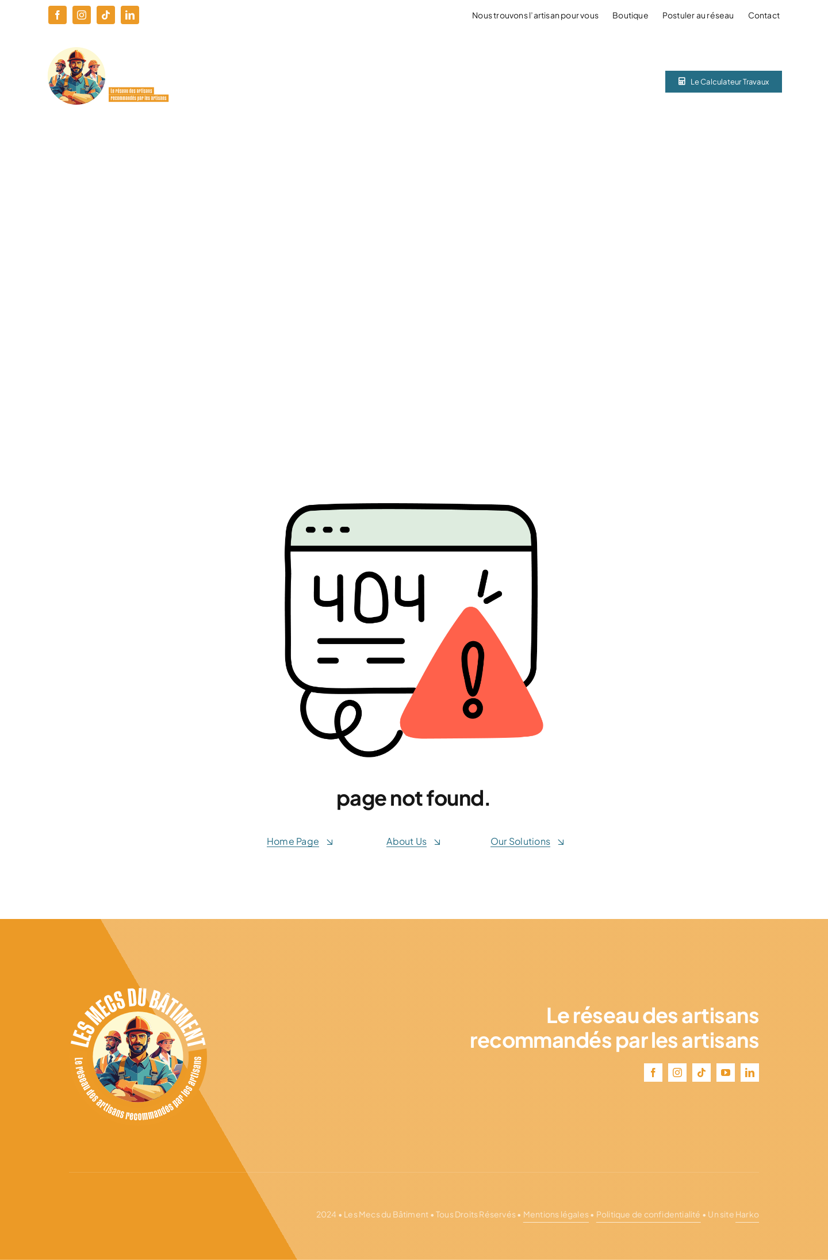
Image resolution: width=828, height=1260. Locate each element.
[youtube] (725, 1072)
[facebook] (57, 15)
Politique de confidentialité (648, 1214)
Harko (747, 1214)
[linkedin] (130, 15)
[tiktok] (106, 15)
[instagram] (81, 15)
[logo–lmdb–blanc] (138, 992)
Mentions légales (556, 1214)
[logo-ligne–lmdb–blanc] (108, 51)
